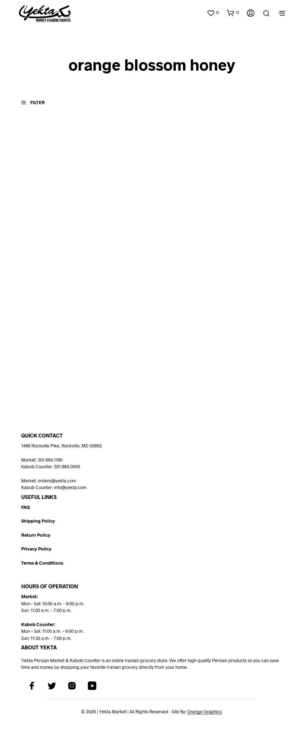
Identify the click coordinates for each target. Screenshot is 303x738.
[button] (213, 12)
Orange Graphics (204, 711)
